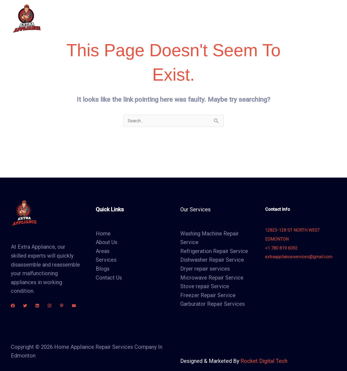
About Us (156, 18)
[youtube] (74, 306)
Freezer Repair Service (208, 295)
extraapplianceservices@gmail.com (298, 256)
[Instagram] (49, 306)
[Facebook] (13, 306)
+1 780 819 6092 (281, 248)
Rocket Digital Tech (263, 361)
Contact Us (261, 18)
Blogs (233, 18)
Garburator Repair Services (212, 304)
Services (185, 18)
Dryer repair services (205, 268)
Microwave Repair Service (211, 277)
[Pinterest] (62, 306)
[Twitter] (25, 306)
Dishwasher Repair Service (212, 260)
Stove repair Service (204, 286)
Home (130, 18)
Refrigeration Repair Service (214, 251)
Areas (211, 18)
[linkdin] (37, 306)
